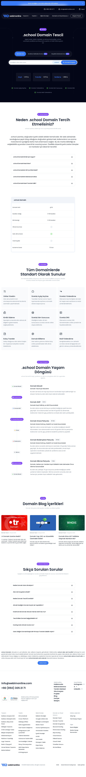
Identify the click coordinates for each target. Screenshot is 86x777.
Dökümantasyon (6, 735)
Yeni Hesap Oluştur (76, 719)
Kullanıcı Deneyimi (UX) (8, 719)
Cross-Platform (23, 719)
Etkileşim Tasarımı (6, 727)
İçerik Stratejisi (40, 733)
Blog (55, 696)
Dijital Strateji (45, 16)
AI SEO (38, 736)
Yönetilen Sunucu (58, 744)
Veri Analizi (39, 739)
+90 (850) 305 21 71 (13, 688)
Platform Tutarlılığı (7, 738)
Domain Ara (20, 54)
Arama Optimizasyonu (42, 727)
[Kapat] (83, 3)
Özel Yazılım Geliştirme (25, 727)
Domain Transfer (58, 721)
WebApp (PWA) (23, 722)
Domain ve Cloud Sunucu (60, 16)
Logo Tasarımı (5, 741)
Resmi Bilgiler (74, 727)
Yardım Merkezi (60, 689)
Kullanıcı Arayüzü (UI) (8, 716)
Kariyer (56, 698)
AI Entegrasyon (23, 752)
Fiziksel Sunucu (57, 738)
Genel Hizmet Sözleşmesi (68, 765)
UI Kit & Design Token (7, 730)
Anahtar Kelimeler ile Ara (37, 54)
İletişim (57, 701)
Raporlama (39, 745)
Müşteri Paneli (76, 16)
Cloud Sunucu (57, 735)
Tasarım (26, 16)
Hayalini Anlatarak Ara (60, 54)
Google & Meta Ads (42, 719)
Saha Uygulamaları (24, 725)
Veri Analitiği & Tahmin (25, 741)
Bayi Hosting (56, 733)
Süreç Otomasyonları (25, 744)
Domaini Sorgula (69, 62)
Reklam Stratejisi (41, 716)
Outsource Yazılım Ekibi (26, 738)
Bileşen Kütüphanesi (7, 733)
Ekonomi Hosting (58, 727)
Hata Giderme (40, 748)
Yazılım (35, 16)
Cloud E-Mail (57, 741)
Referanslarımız (60, 687)
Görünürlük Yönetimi (42, 730)
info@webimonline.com (16, 683)
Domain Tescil (57, 718)
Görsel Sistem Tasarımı (8, 747)
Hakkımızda (58, 684)
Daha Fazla (43, 663)
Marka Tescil (40, 725)
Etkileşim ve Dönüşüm (42, 722)
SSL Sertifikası (57, 747)
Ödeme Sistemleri (24, 735)
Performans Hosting (59, 730)
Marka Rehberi (5, 750)
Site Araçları (58, 691)
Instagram (79, 684)
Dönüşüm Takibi (40, 742)
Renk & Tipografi (6, 744)
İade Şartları (81, 765)
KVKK (57, 765)
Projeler (57, 694)
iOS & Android (23, 716)
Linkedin (78, 689)
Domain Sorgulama (59, 724)
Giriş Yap (72, 716)
